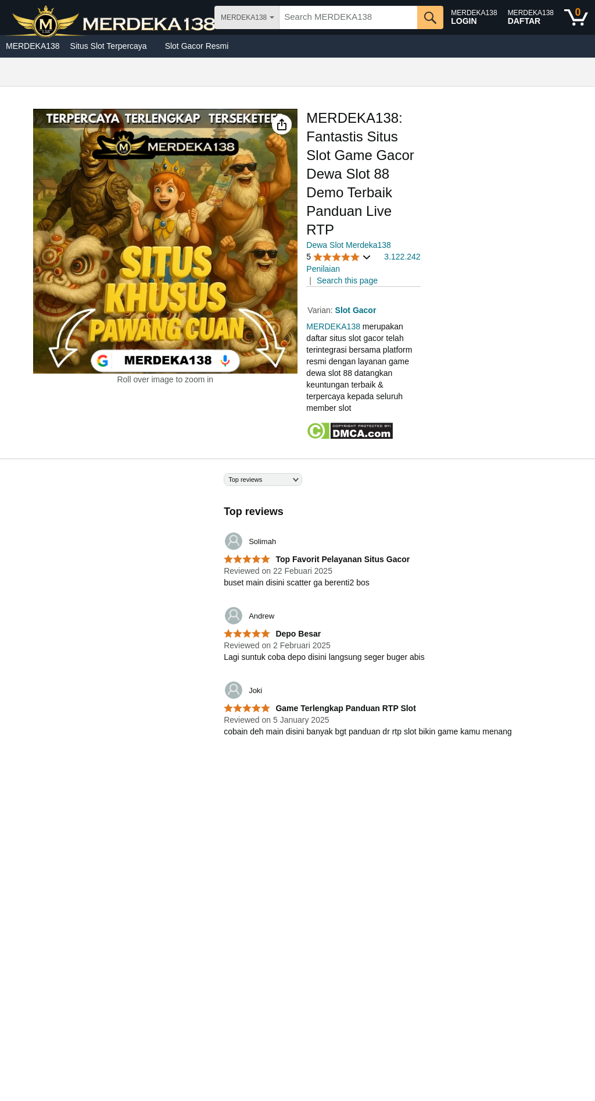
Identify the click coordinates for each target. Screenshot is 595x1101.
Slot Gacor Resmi (197, 46)
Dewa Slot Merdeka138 (348, 245)
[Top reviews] (297, 612)
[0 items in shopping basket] (576, 17)
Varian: (321, 310)
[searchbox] (348, 17)
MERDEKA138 (33, 46)
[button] (282, 124)
